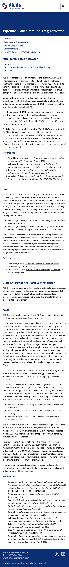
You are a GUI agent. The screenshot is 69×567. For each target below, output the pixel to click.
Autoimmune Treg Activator (42, 31)
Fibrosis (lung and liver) (14, 45)
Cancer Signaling (11, 48)
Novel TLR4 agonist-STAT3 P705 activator (22, 52)
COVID (10, 70)
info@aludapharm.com (19, 557)
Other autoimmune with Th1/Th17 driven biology (29, 67)
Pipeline (9, 31)
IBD (9, 64)
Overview (8, 38)
